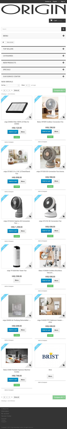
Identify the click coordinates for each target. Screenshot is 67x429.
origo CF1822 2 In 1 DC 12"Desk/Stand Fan (17, 172)
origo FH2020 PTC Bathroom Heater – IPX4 (50, 321)
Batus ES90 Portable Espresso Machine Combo (16, 371)
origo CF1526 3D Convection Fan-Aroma (50, 171)
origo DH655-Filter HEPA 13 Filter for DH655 (16, 123)
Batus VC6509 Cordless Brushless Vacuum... (50, 272)
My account (5, 413)
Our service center (11, 76)
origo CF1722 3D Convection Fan (50, 221)
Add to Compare (9, 142)
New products (9, 63)
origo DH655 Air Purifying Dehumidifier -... (17, 320)
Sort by (3, 85)
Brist (50, 370)
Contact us (48, 1)
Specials (6, 69)
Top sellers (8, 49)
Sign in (63, 1)
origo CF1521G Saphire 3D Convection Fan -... (17, 222)
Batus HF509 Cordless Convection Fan (50, 122)
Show (23, 85)
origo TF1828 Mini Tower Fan (16, 270)
